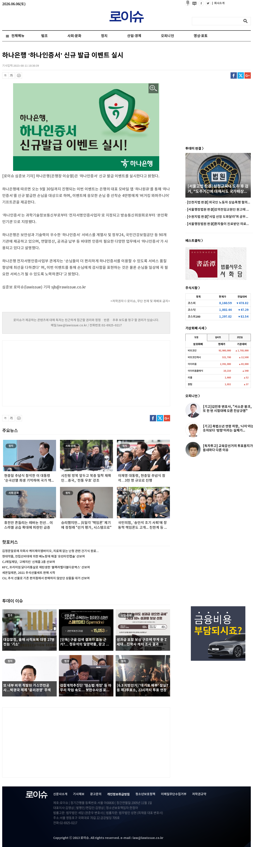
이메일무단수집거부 (173, 794)
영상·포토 (201, 36)
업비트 (218, 337)
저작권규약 (199, 794)
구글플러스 (247, 75)
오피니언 (167, 36)
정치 (104, 36)
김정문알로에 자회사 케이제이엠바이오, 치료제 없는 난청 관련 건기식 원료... (50, 551)
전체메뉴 (17, 36)
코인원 (240, 337)
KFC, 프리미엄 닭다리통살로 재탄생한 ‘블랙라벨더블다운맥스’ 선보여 (46, 567)
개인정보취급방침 (118, 794)
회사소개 (218, 3)
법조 (44, 36)
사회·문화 (74, 36)
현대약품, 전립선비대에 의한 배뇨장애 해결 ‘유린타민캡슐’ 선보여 (43, 556)
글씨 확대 (11, 75)
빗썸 (196, 337)
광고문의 (95, 794)
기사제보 (78, 794)
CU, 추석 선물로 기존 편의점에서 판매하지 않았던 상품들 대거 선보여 (46, 578)
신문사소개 (60, 794)
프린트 (19, 75)
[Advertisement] (46, 373)
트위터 (241, 75)
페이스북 (234, 75)
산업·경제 (134, 36)
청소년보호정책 (145, 794)
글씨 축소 (5, 75)
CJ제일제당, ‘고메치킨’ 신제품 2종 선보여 (28, 562)
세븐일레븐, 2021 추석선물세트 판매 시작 (28, 573)
